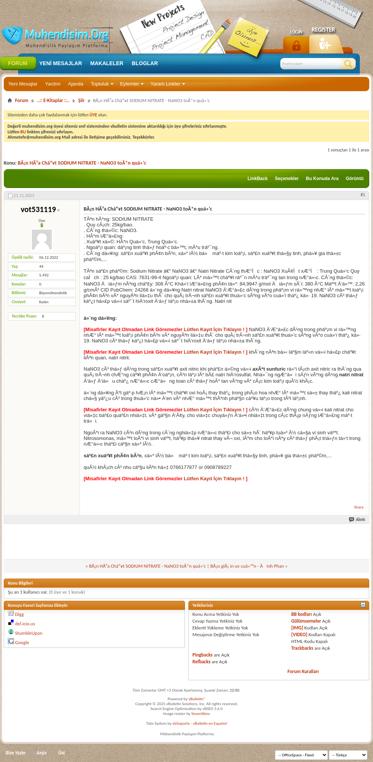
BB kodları (301, 614)
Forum (17, 63)
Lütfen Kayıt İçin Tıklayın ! (214, 329)
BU (23, 131)
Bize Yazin (16, 753)
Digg (19, 614)
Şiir (81, 100)
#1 (363, 194)
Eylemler (129, 84)
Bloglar (145, 63)
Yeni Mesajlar (23, 84)
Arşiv (42, 753)
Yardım (53, 84)
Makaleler (107, 63)
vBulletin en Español (210, 723)
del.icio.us (25, 623)
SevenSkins (200, 713)
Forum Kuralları (303, 671)
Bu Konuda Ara (322, 178)
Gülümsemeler (306, 621)
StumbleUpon (29, 633)
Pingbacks (202, 655)
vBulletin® (196, 698)
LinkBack (258, 178)
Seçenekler (286, 178)
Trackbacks (302, 648)
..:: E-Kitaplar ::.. (53, 100)
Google (22, 642)
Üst (61, 753)
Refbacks (202, 661)
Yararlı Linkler (165, 84)
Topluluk (100, 84)
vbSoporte (181, 723)
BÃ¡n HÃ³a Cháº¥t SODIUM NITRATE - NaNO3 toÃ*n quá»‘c (82, 163)
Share (359, 507)
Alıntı (357, 519)
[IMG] (297, 628)
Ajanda (75, 84)
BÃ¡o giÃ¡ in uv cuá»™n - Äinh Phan (247, 566)
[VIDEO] (299, 634)
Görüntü (355, 178)
